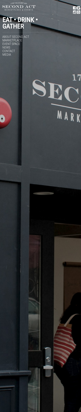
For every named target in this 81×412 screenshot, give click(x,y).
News (6, 47)
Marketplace (12, 40)
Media (6, 54)
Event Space (11, 44)
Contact (8, 51)
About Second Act (15, 37)
